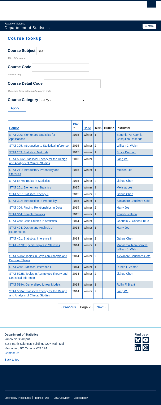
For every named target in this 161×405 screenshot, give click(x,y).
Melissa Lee (124, 170)
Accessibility (81, 397)
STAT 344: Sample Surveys (27, 214)
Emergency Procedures (18, 397)
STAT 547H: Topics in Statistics (29, 180)
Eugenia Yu (124, 134)
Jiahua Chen (125, 180)
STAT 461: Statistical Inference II (30, 238)
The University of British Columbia (69, 9)
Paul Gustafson (127, 214)
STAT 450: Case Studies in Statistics (33, 221)
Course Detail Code (25, 83)
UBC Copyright (61, 397)
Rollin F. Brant (126, 284)
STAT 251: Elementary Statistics (30, 187)
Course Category (23, 100)
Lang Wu (123, 159)
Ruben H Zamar (127, 267)
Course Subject (21, 51)
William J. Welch (127, 145)
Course (14, 128)
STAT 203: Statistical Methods (28, 152)
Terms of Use (42, 397)
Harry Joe (123, 207)
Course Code (19, 67)
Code (87, 128)
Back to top (14, 359)
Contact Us (12, 353)
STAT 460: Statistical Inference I (30, 267)
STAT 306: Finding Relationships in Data (35, 207)
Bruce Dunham (126, 152)
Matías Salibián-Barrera (132, 245)
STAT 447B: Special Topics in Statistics (34, 245)
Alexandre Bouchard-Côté (134, 200)
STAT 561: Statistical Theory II (28, 194)
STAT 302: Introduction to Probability (33, 200)
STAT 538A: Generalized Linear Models (35, 284)
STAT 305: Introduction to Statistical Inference (39, 145)
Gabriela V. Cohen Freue (133, 221)
